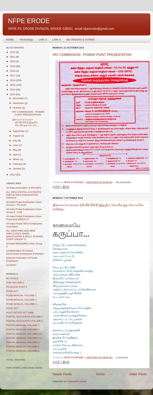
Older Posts (138, 374)
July (15, 140)
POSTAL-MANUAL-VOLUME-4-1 (24, 333)
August (17, 135)
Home (100, 374)
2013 (13, 94)
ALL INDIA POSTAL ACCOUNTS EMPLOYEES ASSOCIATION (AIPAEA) (23, 195)
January (17, 168)
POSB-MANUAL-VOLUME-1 (21, 295)
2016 (13, 80)
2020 (13, 61)
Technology (26, 39)
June (16, 145)
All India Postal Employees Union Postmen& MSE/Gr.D (24, 217)
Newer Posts (62, 374)
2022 (13, 52)
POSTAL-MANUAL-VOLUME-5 (22, 342)
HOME (10, 39)
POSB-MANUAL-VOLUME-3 (21, 304)
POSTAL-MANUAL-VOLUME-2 (22, 325)
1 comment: (122, 357)
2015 (13, 85)
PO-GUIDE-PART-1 (16, 287)
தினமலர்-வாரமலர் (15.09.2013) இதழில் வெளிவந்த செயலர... (25, 122)
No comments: (123, 182)
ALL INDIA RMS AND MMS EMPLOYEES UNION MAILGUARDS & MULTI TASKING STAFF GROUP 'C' (24, 235)
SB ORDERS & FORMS (80, 39)
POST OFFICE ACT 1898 (19, 312)
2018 (13, 71)
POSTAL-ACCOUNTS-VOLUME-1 (24, 316)
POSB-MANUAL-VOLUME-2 (21, 299)
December (19, 98)
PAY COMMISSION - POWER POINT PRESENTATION (92, 55)
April (15, 154)
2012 (13, 174)
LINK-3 (43, 39)
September (19, 131)
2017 (13, 75)
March (16, 159)
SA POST (11, 265)
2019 (13, 66)
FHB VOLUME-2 (15, 282)
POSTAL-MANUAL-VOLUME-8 (22, 351)
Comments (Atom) (77, 381)
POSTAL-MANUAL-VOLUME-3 (22, 329)
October (17, 107)
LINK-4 (56, 39)
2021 (13, 56)
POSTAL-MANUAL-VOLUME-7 (22, 346)
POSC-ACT (12, 308)
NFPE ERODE (29, 21)
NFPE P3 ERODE (74, 182)
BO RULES (12, 278)
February (18, 164)
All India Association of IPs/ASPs (23, 187)
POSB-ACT (12, 291)
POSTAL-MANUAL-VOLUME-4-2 (24, 338)
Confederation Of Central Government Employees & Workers (25, 252)
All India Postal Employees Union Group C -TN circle (24, 203)
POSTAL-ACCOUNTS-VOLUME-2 (24, 321)
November (19, 103)
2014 (13, 89)
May (15, 149)
